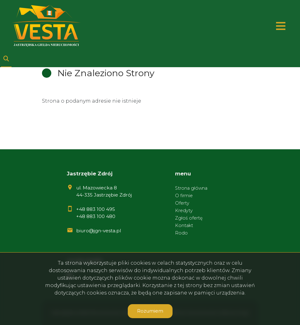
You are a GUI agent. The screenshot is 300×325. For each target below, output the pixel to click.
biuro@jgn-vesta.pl (98, 231)
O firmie (184, 195)
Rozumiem (150, 311)
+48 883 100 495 (95, 209)
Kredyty (184, 210)
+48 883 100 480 (95, 216)
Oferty (182, 203)
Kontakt (184, 225)
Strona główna (191, 188)
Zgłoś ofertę (189, 218)
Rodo (181, 233)
